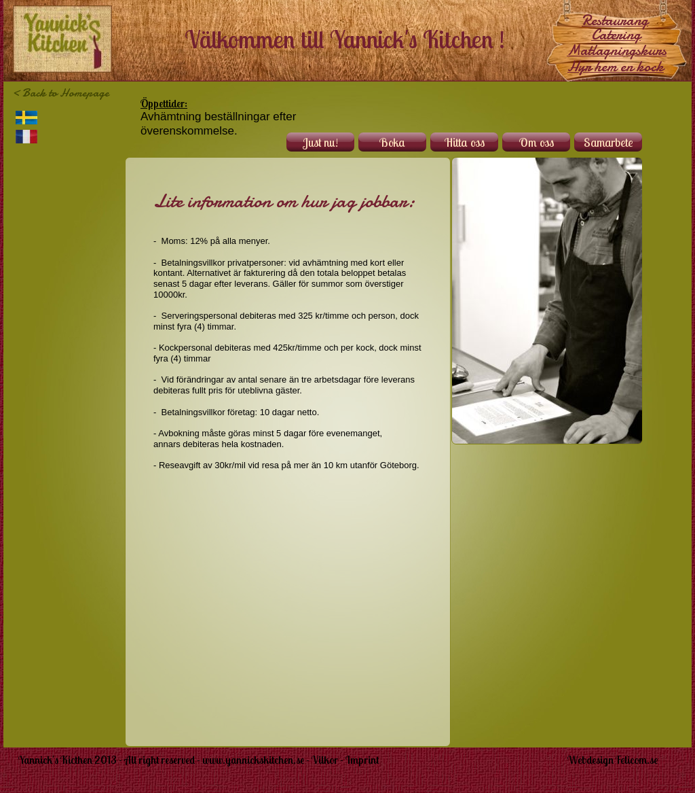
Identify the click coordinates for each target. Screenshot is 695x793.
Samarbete (608, 142)
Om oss (536, 142)
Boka (392, 142)
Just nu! (320, 142)
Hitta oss (465, 142)
